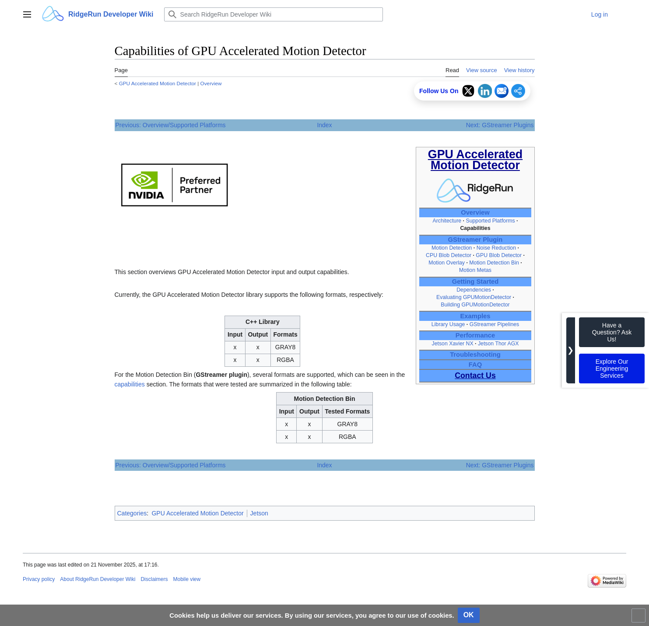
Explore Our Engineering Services (612, 368)
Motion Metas (475, 270)
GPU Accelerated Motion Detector (157, 83)
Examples (475, 316)
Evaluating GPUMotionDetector (473, 297)
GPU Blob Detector (499, 255)
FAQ (475, 364)
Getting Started (475, 281)
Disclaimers (154, 579)
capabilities (130, 384)
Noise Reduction (496, 248)
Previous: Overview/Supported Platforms (171, 125)
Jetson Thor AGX (498, 344)
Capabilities (475, 228)
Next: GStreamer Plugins (500, 125)
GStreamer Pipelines (494, 324)
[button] (27, 14)
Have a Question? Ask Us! (611, 332)
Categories (132, 513)
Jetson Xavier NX (453, 344)
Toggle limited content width (639, 619)
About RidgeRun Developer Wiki (97, 579)
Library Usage (448, 324)
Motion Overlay (446, 263)
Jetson (259, 513)
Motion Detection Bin (494, 263)
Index (324, 125)
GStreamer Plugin (475, 239)
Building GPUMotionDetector (475, 305)
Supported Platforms (490, 221)
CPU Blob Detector (448, 255)
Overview (211, 83)
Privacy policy (39, 579)
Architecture (446, 221)
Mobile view (186, 579)
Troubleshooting (475, 354)
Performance (475, 335)
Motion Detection (451, 248)
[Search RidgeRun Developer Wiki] (273, 14)
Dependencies (473, 290)
